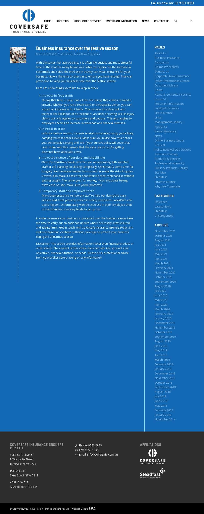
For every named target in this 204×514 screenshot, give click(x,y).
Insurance (67, 53)
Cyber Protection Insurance (172, 81)
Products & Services (167, 159)
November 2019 (165, 327)
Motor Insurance (165, 131)
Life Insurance (164, 113)
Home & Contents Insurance (173, 94)
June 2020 (161, 295)
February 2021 (164, 268)
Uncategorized (164, 215)
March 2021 (162, 263)
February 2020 (164, 314)
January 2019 (163, 369)
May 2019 (161, 350)
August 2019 (163, 341)
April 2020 (161, 304)
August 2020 (163, 286)
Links (158, 117)
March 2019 (162, 360)
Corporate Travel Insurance (172, 76)
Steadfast (161, 177)
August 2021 (163, 240)
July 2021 (160, 245)
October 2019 (163, 332)
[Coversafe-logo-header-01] (29, 21)
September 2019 (165, 336)
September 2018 (165, 387)
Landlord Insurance (167, 108)
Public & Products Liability (171, 168)
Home (159, 90)
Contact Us (162, 71)
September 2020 (165, 281)
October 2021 (163, 236)
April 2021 (161, 259)
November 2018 (165, 378)
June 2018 (161, 401)
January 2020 (163, 318)
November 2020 (165, 272)
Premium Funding (166, 154)
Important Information (169, 104)
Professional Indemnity (169, 163)
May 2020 (161, 300)
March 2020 (162, 309)
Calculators (162, 62)
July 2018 (160, 396)
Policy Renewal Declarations (173, 149)
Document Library (166, 85)
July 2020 (160, 291)
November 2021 (165, 231)
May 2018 (161, 405)
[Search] (176, 21)
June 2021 (161, 249)
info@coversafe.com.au (102, 454)
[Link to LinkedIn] (191, 21)
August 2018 (163, 392)
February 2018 (164, 410)
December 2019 (165, 323)
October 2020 (163, 277)
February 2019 (164, 364)
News (158, 136)
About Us (161, 53)
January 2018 (163, 415)
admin (96, 53)
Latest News (80, 53)
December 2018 (165, 373)
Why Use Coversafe (167, 186)
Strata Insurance (165, 182)
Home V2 (161, 99)
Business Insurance (167, 58)
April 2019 (161, 355)
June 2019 (161, 346)
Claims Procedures (167, 67)
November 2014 (165, 419)
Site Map (160, 172)
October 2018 (163, 382)
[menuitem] (48, 21)
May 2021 (161, 254)
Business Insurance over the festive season (77, 48)
